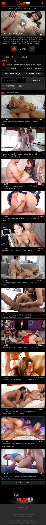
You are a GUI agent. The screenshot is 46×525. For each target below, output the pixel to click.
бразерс (14, 68)
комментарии (33, 74)
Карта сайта (23, 509)
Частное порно (36, 65)
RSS (23, 512)
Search (42, 3)
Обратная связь (23, 507)
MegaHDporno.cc (30, 4)
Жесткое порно (25, 65)
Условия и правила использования (23, 514)
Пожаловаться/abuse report (23, 516)
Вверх (42, 520)
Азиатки (16, 65)
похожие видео (12, 74)
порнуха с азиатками (34, 68)
